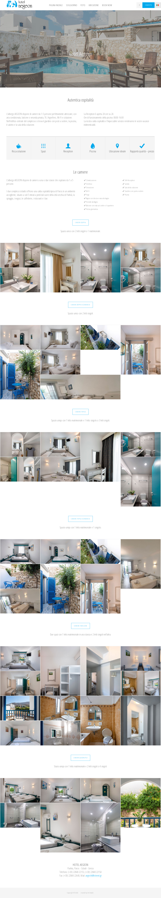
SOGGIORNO (71, 5)
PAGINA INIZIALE (56, 5)
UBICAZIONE (94, 5)
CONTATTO (148, 5)
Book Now (107, 5)
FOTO (83, 5)
